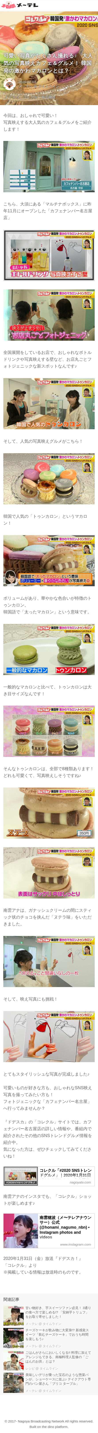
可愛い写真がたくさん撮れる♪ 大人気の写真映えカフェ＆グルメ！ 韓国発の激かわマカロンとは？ (48, 63)
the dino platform (54, 1427)
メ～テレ (26, 86)
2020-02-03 (27, 82)
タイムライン (48, 86)
